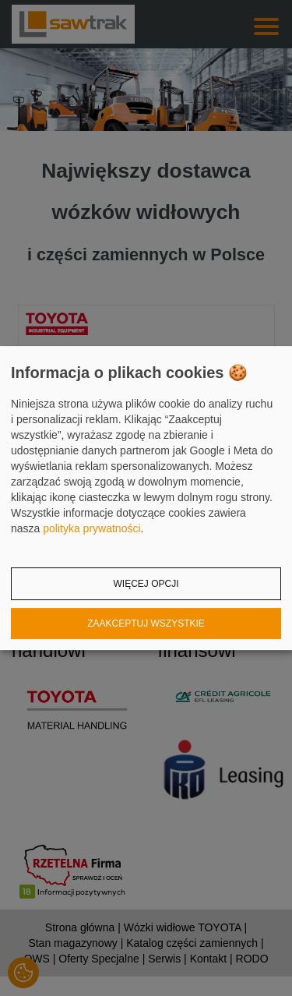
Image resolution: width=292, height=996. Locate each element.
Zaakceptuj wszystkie (146, 623)
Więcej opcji (145, 583)
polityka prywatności (91, 528)
